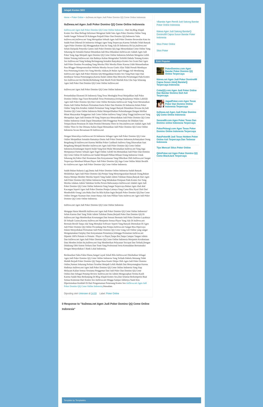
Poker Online (112, 293)
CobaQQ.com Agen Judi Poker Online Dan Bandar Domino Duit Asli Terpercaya (177, 93)
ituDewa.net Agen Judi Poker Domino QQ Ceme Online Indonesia (94, 30)
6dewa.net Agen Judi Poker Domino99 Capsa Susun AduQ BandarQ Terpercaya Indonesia (177, 82)
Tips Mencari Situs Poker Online (174, 147)
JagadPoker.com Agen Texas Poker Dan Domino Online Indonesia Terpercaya (180, 104)
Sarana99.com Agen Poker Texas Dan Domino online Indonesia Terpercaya (176, 121)
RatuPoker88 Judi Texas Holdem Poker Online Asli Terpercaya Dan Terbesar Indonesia (177, 139)
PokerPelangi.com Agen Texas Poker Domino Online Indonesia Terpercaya (176, 129)
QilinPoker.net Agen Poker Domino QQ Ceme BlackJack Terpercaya (177, 154)
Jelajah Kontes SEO (74, 10)
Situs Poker (162, 50)
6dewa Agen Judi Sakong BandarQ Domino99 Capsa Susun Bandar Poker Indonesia (176, 34)
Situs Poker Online (166, 44)
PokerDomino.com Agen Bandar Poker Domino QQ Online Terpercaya (179, 71)
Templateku (80, 400)
